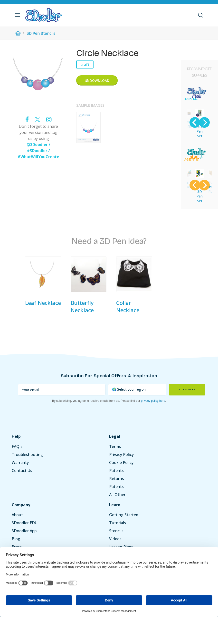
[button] (17, 15)
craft (84, 64)
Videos (115, 538)
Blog (16, 538)
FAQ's (17, 446)
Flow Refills (187, 124)
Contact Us (22, 470)
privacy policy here (153, 401)
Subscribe (187, 389)
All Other (117, 494)
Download (97, 80)
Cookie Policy (121, 462)
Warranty (20, 462)
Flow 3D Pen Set (199, 129)
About (17, 514)
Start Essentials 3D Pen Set (201, 191)
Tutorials (117, 522)
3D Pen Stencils (41, 33)
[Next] (204, 122)
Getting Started (123, 514)
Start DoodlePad (188, 184)
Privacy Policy (121, 454)
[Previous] (195, 122)
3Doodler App (24, 530)
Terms (115, 446)
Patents (116, 470)
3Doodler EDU (25, 522)
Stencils (116, 530)
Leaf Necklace (43, 303)
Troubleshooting (27, 454)
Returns (116, 478)
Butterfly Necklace (82, 306)
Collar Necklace (127, 306)
